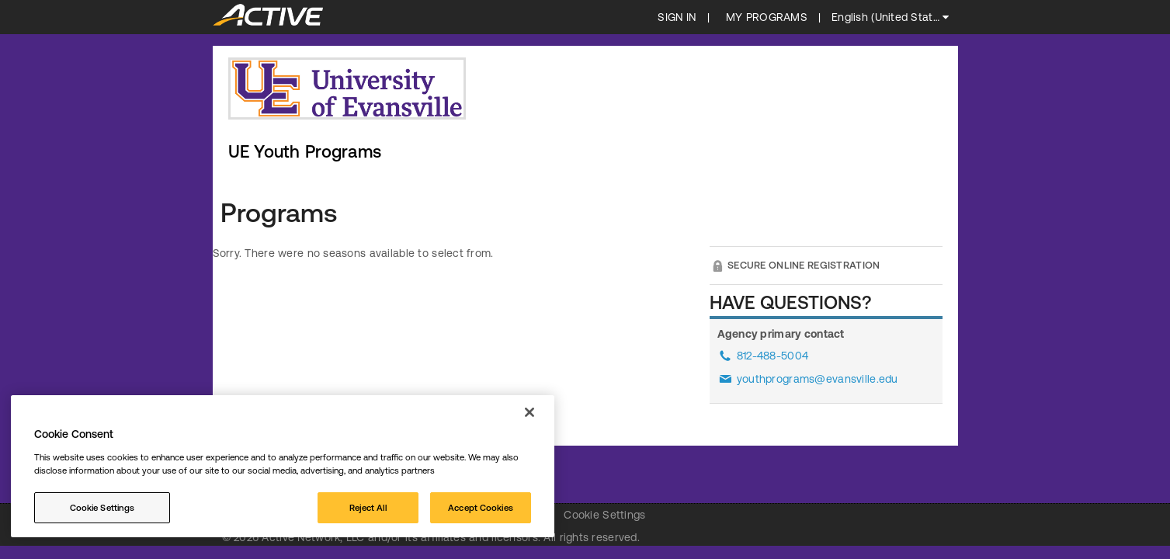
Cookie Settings (604, 515)
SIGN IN (677, 17)
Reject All (368, 507)
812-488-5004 (772, 355)
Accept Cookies (480, 507)
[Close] (529, 412)
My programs (766, 17)
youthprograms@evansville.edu (817, 379)
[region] (282, 466)
